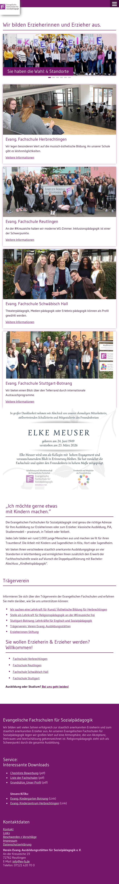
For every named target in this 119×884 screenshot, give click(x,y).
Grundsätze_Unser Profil (25, 782)
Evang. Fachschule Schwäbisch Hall (37, 303)
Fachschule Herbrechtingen (30, 659)
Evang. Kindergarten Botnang (29, 798)
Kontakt (8, 829)
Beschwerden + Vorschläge (20, 837)
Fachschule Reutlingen (27, 665)
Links (6, 833)
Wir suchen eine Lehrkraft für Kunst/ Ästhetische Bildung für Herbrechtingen (58, 609)
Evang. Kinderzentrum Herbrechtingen (34, 803)
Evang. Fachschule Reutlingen (32, 221)
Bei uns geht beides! (55, 686)
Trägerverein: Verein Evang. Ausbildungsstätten (40, 626)
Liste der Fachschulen (24, 778)
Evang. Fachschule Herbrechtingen (36, 139)
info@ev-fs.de (21, 861)
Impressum (10, 840)
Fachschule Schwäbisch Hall (30, 672)
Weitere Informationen (20, 157)
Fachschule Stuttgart (26, 678)
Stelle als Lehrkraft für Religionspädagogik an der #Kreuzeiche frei (52, 615)
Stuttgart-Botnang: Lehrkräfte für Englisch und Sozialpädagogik (51, 620)
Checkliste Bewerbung (24, 773)
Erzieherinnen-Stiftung (24, 632)
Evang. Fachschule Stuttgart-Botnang (39, 383)
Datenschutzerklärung (17, 844)
